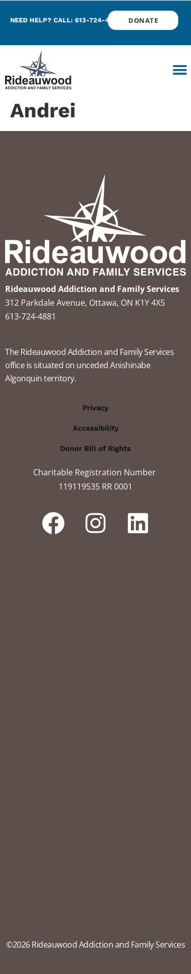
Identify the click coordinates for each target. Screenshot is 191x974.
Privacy (95, 408)
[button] (179, 69)
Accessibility (96, 428)
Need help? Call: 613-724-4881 (65, 20)
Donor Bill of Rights (95, 448)
